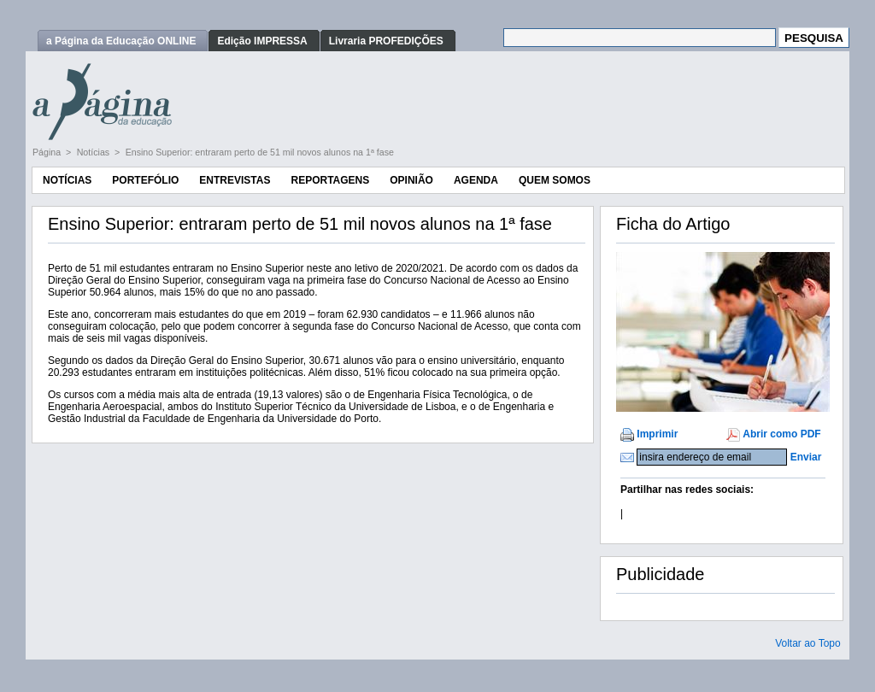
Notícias (94, 152)
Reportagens (330, 180)
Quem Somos (554, 180)
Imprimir (657, 434)
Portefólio (145, 180)
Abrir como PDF (781, 434)
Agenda (476, 180)
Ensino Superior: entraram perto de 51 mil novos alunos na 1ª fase (260, 152)
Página (47, 152)
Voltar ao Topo (808, 643)
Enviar (806, 457)
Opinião (411, 180)
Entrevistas (234, 180)
